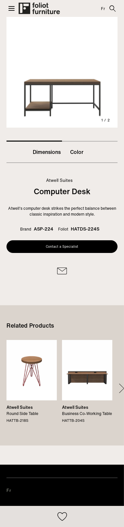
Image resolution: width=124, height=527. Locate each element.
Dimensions (47, 152)
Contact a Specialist (62, 246)
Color (76, 152)
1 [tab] (34, 141)
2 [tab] (90, 141)
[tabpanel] (62, 72)
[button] (11, 8)
